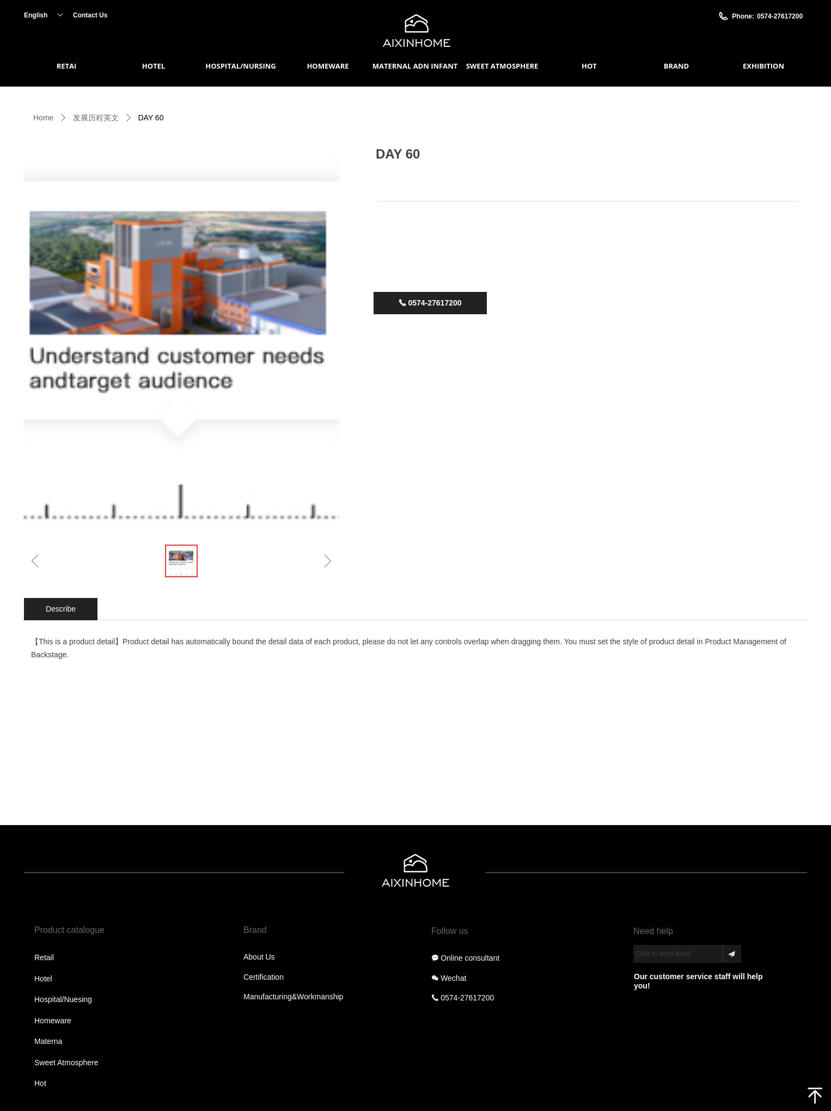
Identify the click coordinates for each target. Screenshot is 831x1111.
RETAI (67, 66)
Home (43, 117)
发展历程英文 (96, 117)
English (35, 15)
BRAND (676, 66)
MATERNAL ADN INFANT (415, 66)
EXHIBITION (763, 66)
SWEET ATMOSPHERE (502, 66)
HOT (589, 66)
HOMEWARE (328, 66)
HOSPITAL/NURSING (240, 66)
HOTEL (153, 66)
